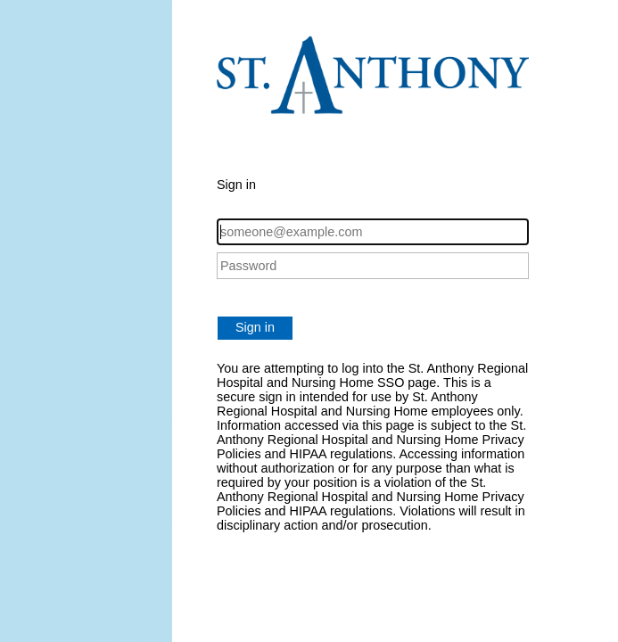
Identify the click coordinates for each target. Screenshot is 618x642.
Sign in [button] (255, 327)
